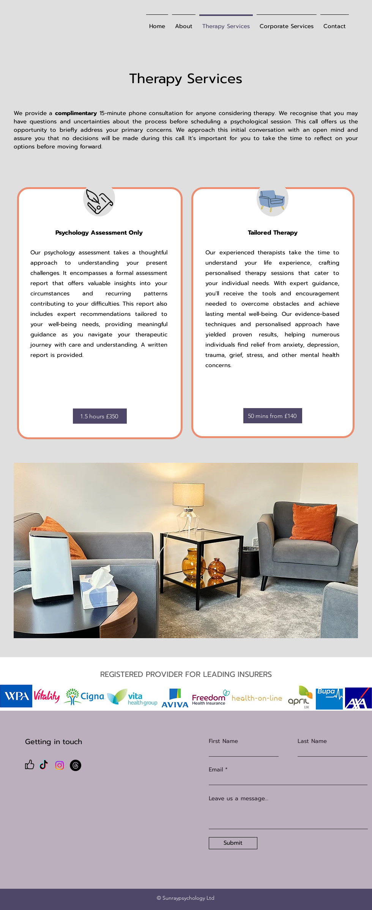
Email (216, 770)
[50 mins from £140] (272, 415)
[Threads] (75, 765)
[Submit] (233, 843)
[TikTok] (43, 765)
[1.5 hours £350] (100, 416)
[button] (186, 550)
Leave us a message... (238, 798)
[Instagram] (59, 765)
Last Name (312, 741)
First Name (223, 741)
